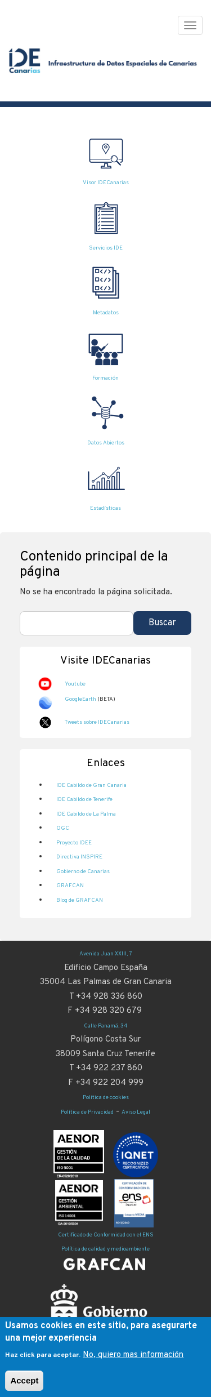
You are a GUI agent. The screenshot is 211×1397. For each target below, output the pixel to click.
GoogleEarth (80, 699)
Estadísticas (105, 508)
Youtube (75, 684)
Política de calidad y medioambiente (105, 1249)
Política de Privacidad (87, 1112)
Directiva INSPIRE (79, 857)
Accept (24, 1386)
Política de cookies (106, 1097)
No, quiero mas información (133, 1361)
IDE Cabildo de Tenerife (84, 799)
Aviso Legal (136, 1112)
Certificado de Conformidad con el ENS (106, 1235)
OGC (62, 828)
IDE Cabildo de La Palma (86, 814)
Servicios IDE (106, 248)
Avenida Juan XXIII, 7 (105, 954)
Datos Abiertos (105, 443)
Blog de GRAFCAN (79, 900)
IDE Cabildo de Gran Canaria (91, 785)
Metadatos (106, 313)
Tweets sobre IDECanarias (97, 722)
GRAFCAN (70, 885)
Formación (105, 378)
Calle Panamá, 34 (105, 1026)
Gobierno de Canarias (83, 871)
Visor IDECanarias (106, 182)
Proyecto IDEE (74, 843)
